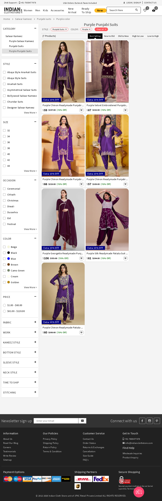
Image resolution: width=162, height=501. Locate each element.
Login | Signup (132, 2)
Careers (7, 447)
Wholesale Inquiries (132, 453)
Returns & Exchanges (93, 447)
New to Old (109, 36)
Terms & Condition (52, 451)
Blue (11, 258)
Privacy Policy (50, 438)
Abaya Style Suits (16, 78)
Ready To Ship (86, 10)
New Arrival (72, 10)
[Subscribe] (82, 420)
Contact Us (150, 2)
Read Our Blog (10, 443)
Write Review (9, 455)
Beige (12, 247)
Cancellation (89, 451)
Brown (12, 264)
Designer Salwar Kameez (20, 107)
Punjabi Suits (16, 46)
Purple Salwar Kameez (21, 41)
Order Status (89, 443)
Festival (11, 224)
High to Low (138, 36)
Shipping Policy (51, 443)
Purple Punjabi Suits (20, 51)
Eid (9, 218)
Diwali (10, 206)
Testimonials (9, 451)
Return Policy (49, 447)
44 (8, 165)
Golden (13, 282)
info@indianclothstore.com (138, 443)
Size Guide (88, 455)
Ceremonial (13, 188)
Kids (45, 10)
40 (8, 154)
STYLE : (45, 29)
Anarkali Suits (14, 84)
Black (12, 252)
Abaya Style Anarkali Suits (21, 72)
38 (8, 148)
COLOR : (75, 29)
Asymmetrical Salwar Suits (22, 89)
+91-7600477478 (131, 438)
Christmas (13, 200)
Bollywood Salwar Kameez (22, 95)
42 (8, 160)
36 (8, 142)
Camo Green (16, 270)
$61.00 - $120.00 (16, 311)
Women (28, 10)
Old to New (123, 36)
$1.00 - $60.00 (14, 305)
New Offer (100, 11)
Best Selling (95, 36)
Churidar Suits (15, 101)
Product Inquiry (130, 457)
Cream (12, 276)
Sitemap (7, 459)
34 (8, 136)
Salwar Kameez (14, 36)
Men (37, 10)
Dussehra (12, 212)
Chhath (11, 194)
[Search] (137, 10)
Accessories (57, 10)
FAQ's (86, 459)
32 (8, 130)
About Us (7, 438)
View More (30, 112)
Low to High (153, 36)
